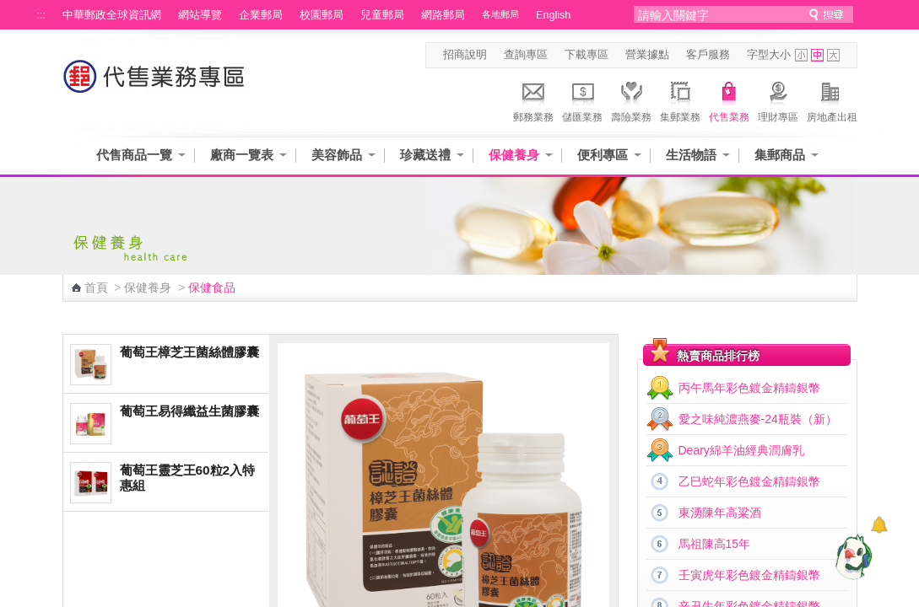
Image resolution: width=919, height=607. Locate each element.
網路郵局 (443, 15)
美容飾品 (336, 155)
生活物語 (691, 155)
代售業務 (729, 99)
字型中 (817, 55)
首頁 (96, 287)
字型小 (801, 55)
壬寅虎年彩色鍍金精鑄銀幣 (749, 575)
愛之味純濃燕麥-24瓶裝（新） (757, 419)
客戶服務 (708, 55)
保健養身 (514, 155)
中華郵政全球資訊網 (111, 15)
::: (41, 15)
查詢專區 (526, 55)
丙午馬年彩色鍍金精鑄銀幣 (749, 388)
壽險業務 (631, 99)
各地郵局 (500, 14)
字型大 (833, 55)
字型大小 (769, 55)
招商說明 (465, 55)
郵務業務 (533, 99)
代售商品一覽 (134, 155)
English (553, 15)
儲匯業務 (582, 99)
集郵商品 (779, 155)
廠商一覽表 (241, 155)
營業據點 (647, 55)
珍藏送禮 (425, 155)
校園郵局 (321, 15)
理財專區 (778, 99)
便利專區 (602, 155)
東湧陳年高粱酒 (719, 512)
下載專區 (586, 55)
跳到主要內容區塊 (8, 8)
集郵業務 (680, 99)
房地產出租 (832, 99)
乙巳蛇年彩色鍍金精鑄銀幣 (749, 481)
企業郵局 (261, 15)
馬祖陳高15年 (714, 544)
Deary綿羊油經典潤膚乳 (741, 450)
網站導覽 (200, 15)
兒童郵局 (382, 15)
